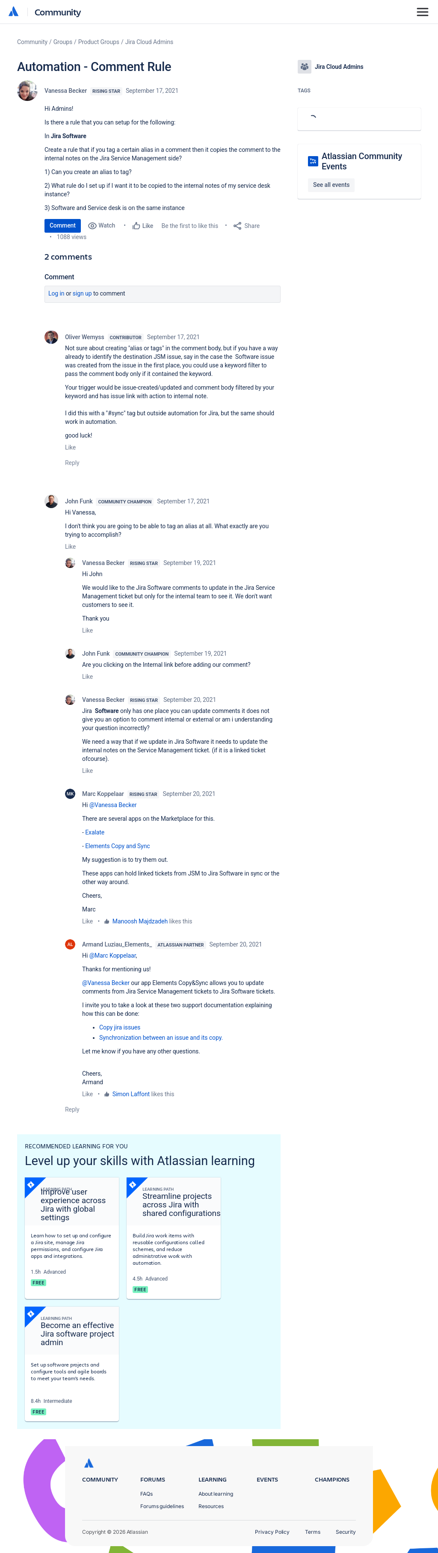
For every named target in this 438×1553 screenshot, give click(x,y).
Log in (56, 293)
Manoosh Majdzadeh (140, 921)
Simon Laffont (131, 1094)
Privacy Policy (272, 1532)
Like (70, 447)
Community (58, 12)
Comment (63, 225)
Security (346, 1532)
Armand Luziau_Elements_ (117, 944)
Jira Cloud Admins (149, 41)
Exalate (94, 832)
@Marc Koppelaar (112, 955)
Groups (62, 41)
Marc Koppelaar (103, 793)
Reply (72, 462)
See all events (331, 184)
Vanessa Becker (65, 90)
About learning (215, 1494)
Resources (211, 1506)
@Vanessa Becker (113, 805)
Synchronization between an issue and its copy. (161, 1037)
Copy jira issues (119, 1027)
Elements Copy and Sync (117, 846)
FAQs (146, 1494)
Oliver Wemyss (84, 337)
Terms (312, 1532)
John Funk (78, 501)
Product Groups (98, 41)
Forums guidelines (162, 1506)
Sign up (82, 293)
